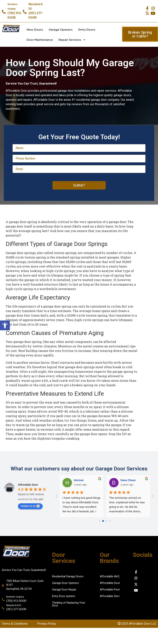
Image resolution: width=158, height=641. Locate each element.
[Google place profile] (28, 484)
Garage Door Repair (64, 589)
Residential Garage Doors (67, 576)
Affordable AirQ (109, 576)
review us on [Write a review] (30, 506)
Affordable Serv (109, 596)
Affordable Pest (110, 589)
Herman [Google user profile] (79, 480)
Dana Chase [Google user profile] (128, 480)
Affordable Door (110, 583)
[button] (5, 325)
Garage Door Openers (65, 583)
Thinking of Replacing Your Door (68, 604)
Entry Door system (63, 596)
